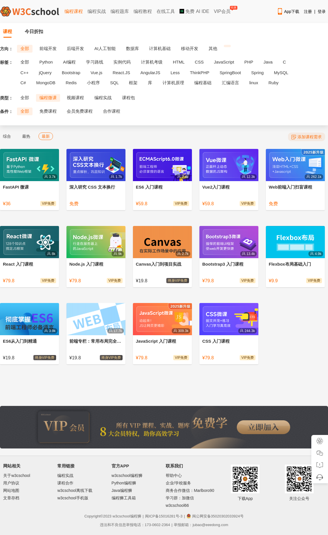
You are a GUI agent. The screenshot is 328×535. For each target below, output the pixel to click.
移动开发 (189, 48)
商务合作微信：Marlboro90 (190, 490)
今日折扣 (34, 31)
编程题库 (119, 11)
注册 (308, 11)
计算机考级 (152, 62)
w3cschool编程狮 (127, 475)
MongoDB (46, 82)
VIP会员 (222, 10)
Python (46, 62)
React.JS (121, 72)
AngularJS (150, 72)
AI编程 (69, 62)
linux (253, 82)
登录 (322, 11)
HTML (179, 62)
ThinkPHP (199, 72)
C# (23, 82)
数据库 (132, 48)
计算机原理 (173, 82)
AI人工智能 (105, 48)
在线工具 (166, 11)
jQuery (45, 72)
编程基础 (202, 82)
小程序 (93, 82)
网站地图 (11, 490)
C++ (24, 72)
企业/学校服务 (178, 483)
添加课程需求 (306, 137)
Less (175, 72)
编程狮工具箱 (124, 498)
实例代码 (122, 62)
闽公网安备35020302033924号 (215, 516)
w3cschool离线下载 (74, 490)
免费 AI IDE (194, 11)
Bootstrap (71, 72)
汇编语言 (230, 82)
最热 (26, 136)
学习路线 (94, 62)
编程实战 (96, 11)
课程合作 (65, 483)
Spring (257, 72)
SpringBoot (230, 72)
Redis (71, 82)
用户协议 (11, 483)
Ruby (273, 82)
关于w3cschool (16, 475)
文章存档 (11, 498)
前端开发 (48, 48)
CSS (199, 62)
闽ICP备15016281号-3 (163, 516)
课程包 (128, 97)
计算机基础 (160, 48)
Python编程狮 (124, 483)
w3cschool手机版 (72, 498)
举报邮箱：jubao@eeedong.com (201, 525)
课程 (7, 31)
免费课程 (48, 111)
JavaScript (224, 62)
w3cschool (121, 516)
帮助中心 (174, 475)
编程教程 (143, 11)
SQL (114, 82)
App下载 (288, 11)
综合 (7, 136)
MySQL (281, 72)
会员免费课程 (80, 111)
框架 (133, 82)
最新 (46, 136)
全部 (24, 48)
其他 (213, 48)
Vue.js (96, 72)
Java (268, 62)
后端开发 (75, 48)
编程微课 (48, 97)
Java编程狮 (122, 490)
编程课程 (73, 11)
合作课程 (111, 111)
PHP (248, 62)
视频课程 (75, 97)
